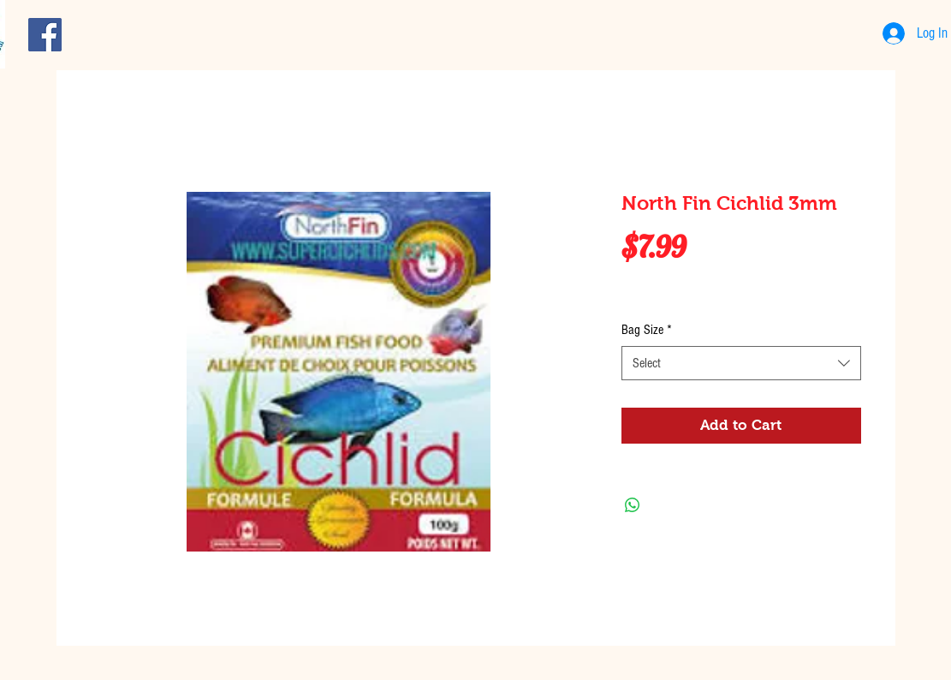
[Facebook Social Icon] (45, 34)
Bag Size (646, 329)
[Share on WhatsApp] (632, 505)
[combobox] (741, 363)
